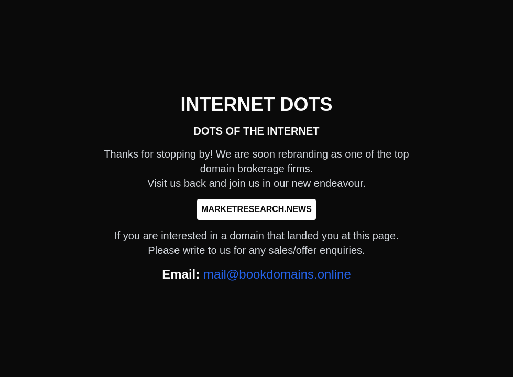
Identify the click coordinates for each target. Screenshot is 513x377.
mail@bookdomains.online (277, 274)
